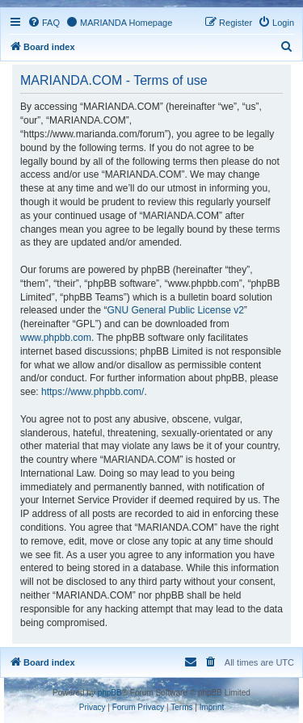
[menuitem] (43, 22)
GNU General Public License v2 (175, 310)
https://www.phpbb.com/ (92, 391)
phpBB (110, 692)
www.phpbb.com (55, 337)
